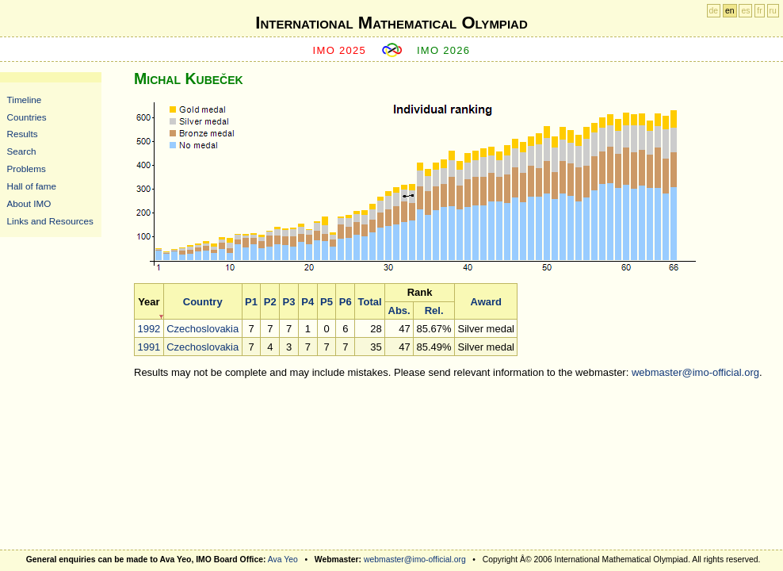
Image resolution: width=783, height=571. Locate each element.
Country (203, 302)
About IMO (29, 203)
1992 (148, 329)
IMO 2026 (444, 50)
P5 (326, 302)
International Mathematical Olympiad (391, 23)
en (730, 10)
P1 (251, 302)
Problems (26, 168)
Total (370, 302)
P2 (270, 302)
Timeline (24, 99)
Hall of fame (31, 186)
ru (773, 10)
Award (486, 302)
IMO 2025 (340, 50)
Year (148, 302)
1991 (148, 347)
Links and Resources (50, 221)
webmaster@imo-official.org (695, 372)
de (714, 10)
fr (759, 10)
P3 (289, 302)
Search (21, 151)
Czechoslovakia (202, 329)
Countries (27, 117)
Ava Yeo (283, 559)
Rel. (434, 310)
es (745, 10)
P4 (307, 302)
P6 (345, 302)
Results (22, 133)
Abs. (399, 310)
